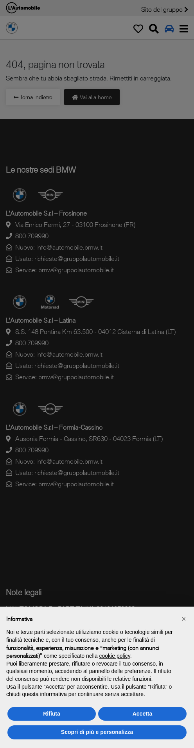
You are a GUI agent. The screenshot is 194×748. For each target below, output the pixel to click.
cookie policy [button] (114, 656)
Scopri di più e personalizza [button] (97, 732)
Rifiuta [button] (51, 714)
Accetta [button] (143, 714)
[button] (184, 619)
